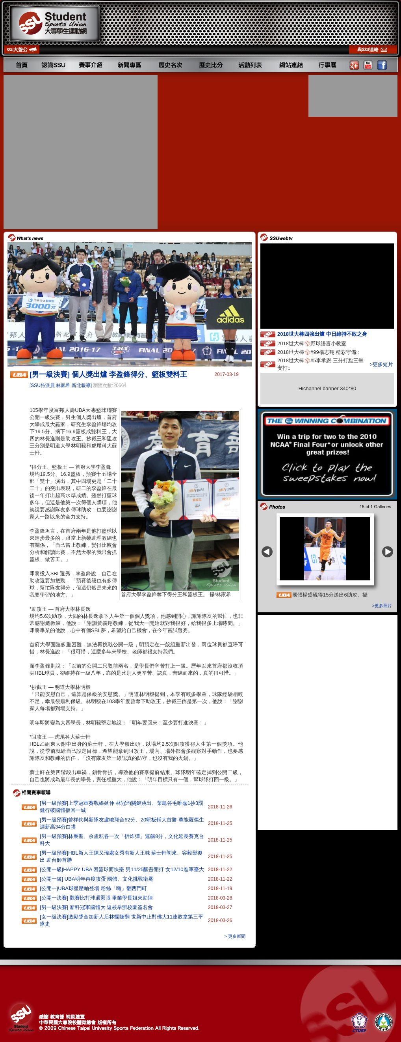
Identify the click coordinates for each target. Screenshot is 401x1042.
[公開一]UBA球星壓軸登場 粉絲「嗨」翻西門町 (93, 888)
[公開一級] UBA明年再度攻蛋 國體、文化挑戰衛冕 (96, 879)
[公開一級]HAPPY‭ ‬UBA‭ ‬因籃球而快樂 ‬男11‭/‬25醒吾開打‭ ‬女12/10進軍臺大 (122, 869)
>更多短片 (381, 364)
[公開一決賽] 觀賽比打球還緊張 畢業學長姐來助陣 (96, 898)
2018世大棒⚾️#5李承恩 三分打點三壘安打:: (320, 364)
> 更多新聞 (235, 936)
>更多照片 (382, 605)
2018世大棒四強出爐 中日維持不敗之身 (329, 333)
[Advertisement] (77, 152)
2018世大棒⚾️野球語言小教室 (319, 343)
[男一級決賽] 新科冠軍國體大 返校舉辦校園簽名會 (96, 907)
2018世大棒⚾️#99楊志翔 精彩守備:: (325, 351)
